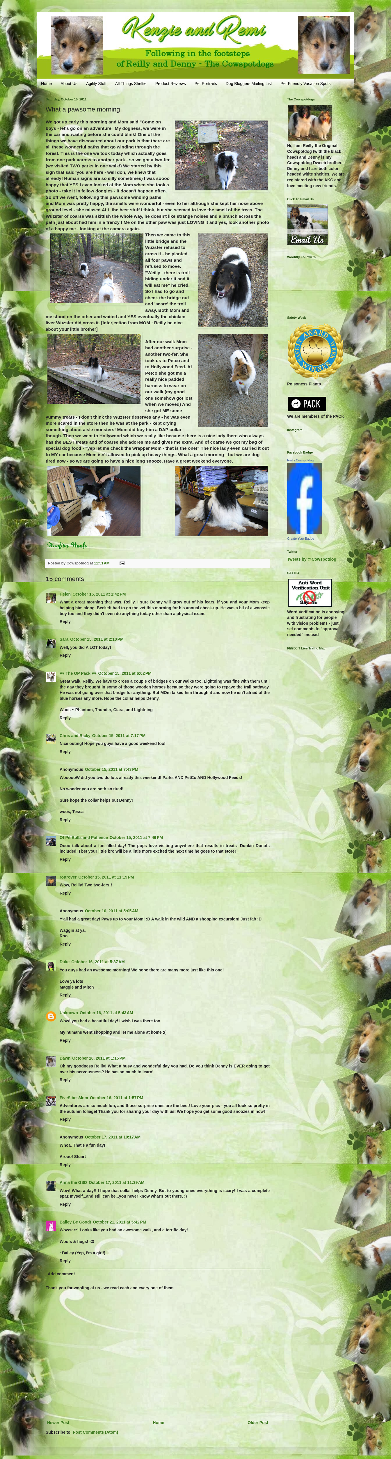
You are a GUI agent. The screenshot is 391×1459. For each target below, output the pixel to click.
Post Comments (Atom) (95, 1432)
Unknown (69, 1012)
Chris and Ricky (75, 735)
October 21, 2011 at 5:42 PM (119, 1222)
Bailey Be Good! (75, 1222)
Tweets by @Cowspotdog (311, 559)
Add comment (61, 1274)
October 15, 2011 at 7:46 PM (136, 837)
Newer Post (58, 1422)
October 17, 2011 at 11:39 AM (116, 1182)
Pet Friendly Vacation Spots (305, 83)
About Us (69, 83)
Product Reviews (170, 83)
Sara (64, 639)
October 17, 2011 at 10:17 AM (113, 1137)
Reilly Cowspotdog (300, 460)
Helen (65, 594)
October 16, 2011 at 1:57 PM (116, 1097)
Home (46, 83)
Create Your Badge (300, 538)
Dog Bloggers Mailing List (249, 83)
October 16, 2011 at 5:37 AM (98, 961)
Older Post (258, 1422)
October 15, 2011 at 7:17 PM (118, 735)
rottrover (68, 877)
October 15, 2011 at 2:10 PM (96, 639)
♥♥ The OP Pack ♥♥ (78, 673)
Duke (65, 961)
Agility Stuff (96, 83)
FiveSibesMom (74, 1097)
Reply (65, 621)
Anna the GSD (73, 1182)
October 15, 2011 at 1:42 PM (99, 594)
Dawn (65, 1058)
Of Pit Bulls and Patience (84, 837)
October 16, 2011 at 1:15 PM (98, 1058)
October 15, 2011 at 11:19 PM (106, 877)
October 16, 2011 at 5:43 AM (106, 1012)
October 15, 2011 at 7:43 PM (111, 769)
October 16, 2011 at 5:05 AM (111, 911)
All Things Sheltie (131, 83)
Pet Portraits (206, 83)
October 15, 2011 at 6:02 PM (124, 673)
